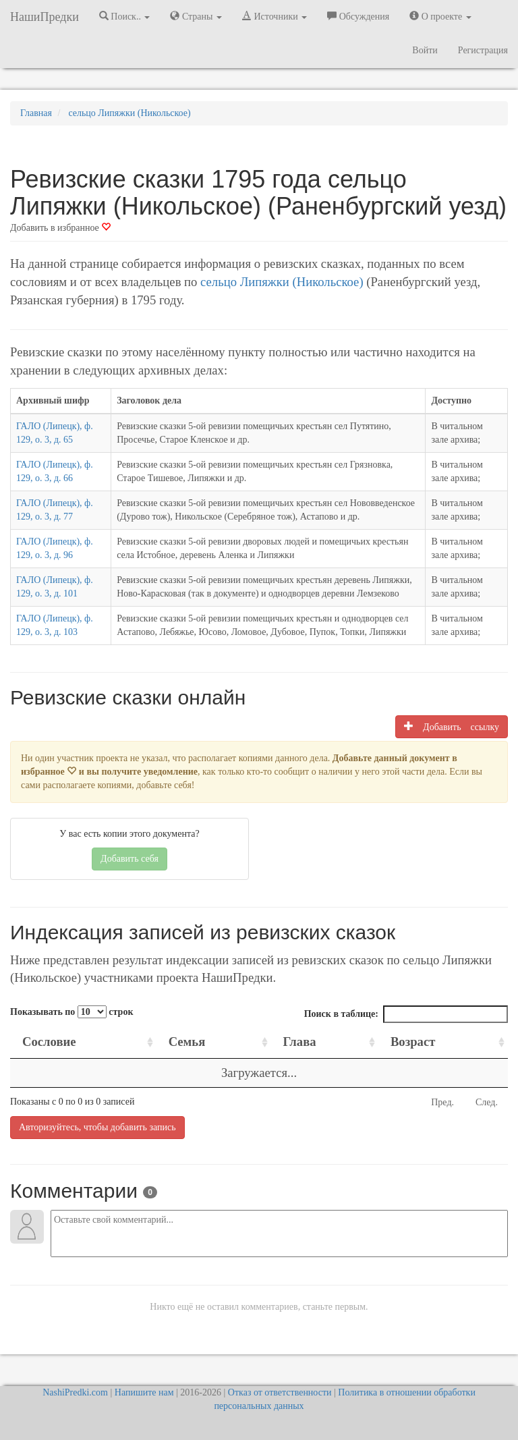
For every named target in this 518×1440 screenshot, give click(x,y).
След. (487, 1102)
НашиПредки (44, 17)
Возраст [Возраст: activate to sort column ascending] (413, 1041)
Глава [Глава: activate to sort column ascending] (299, 1041)
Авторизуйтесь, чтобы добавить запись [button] (97, 1127)
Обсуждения (358, 16)
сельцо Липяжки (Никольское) (282, 282)
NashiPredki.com (75, 1392)
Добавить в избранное (60, 228)
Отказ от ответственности (280, 1392)
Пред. (442, 1102)
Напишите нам (144, 1392)
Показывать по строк (71, 1011)
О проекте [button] (440, 16)
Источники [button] (274, 16)
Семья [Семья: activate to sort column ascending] (187, 1041)
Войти (424, 50)
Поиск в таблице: (406, 1014)
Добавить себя (129, 859)
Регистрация (483, 50)
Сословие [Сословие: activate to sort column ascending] (49, 1041)
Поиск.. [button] (124, 16)
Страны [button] (196, 16)
